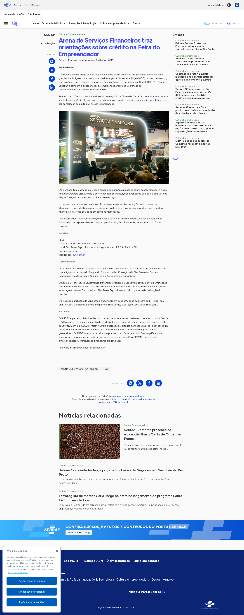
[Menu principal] (6, 23)
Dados (156, 579)
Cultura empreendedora (132, 579)
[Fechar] (56, 551)
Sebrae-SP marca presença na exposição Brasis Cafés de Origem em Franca (153, 434)
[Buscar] (232, 23)
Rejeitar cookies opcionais (31, 591)
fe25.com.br (78, 254)
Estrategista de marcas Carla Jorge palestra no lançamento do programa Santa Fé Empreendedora (120, 498)
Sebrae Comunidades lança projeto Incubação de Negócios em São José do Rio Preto (121, 472)
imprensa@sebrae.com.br (143, 399)
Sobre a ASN (93, 561)
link (104, 347)
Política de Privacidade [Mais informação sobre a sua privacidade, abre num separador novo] (18, 572)
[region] (31, 579)
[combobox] (35, 14)
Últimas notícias (118, 561)
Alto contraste (229, 5)
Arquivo (168, 579)
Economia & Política (66, 579)
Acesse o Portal (77, 532)
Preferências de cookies (31, 602)
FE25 (106, 369)
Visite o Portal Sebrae (147, 591)
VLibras (236, 5)
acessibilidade (216, 5)
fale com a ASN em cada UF (115, 402)
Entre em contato (146, 561)
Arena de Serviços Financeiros (79, 369)
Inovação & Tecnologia (98, 579)
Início (36, 23)
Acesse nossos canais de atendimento (127, 396)
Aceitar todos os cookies (32, 580)
